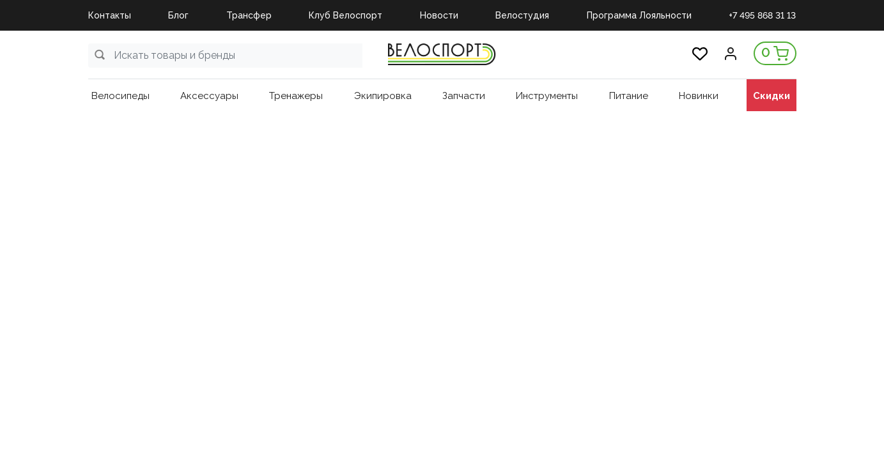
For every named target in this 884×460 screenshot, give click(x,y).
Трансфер (249, 15)
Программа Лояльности (639, 15)
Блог (178, 15)
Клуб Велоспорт (345, 15)
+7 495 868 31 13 (762, 15)
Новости (439, 15)
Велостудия (522, 15)
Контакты (109, 15)
